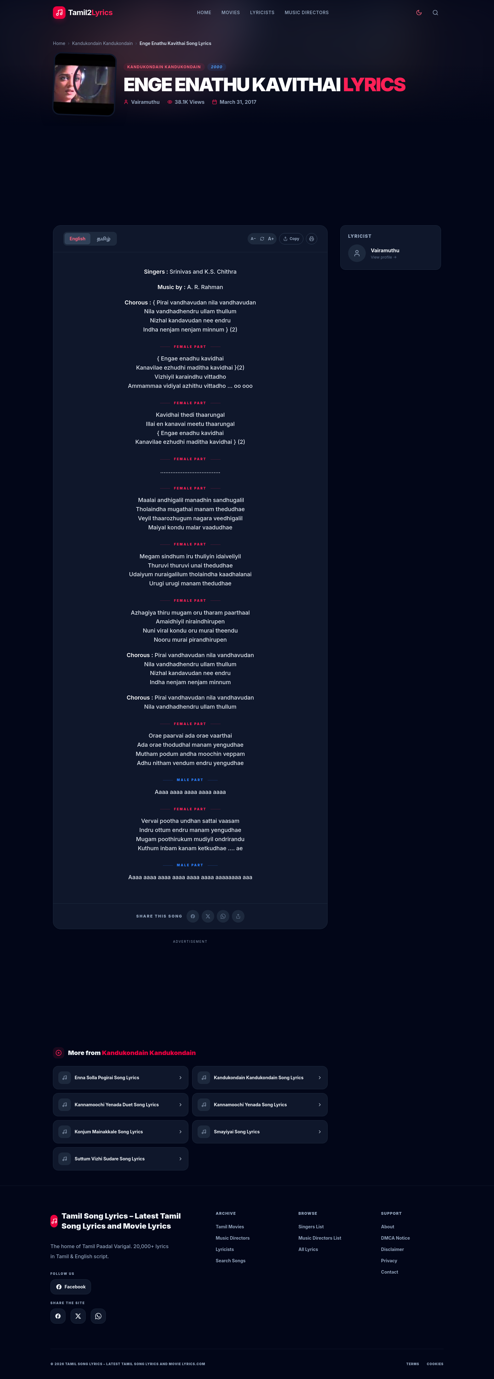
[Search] (435, 12)
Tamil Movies (230, 1226)
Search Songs (231, 1260)
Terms (412, 1364)
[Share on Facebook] (193, 916)
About (387, 1226)
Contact (389, 1272)
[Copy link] (238, 916)
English (77, 238)
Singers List (311, 1226)
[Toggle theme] (419, 12)
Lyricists (262, 12)
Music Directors (307, 12)
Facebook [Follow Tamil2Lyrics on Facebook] (71, 1287)
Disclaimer (392, 1249)
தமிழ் (103, 238)
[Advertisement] (247, 173)
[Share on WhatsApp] (223, 916)
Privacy (389, 1260)
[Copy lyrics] (291, 238)
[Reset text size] (262, 238)
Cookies (435, 1364)
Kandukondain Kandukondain (102, 43)
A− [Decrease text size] (253, 238)
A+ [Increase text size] (271, 238)
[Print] (311, 238)
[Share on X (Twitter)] (208, 916)
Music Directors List (319, 1238)
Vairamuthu (145, 102)
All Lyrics (308, 1249)
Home (204, 12)
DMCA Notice (395, 1238)
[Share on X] (78, 1316)
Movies (230, 12)
